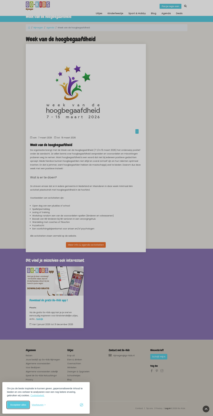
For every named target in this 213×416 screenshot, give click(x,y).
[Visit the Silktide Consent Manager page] (81, 404)
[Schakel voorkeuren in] (39, 405)
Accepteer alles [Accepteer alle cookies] (18, 405)
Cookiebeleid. (37, 395)
